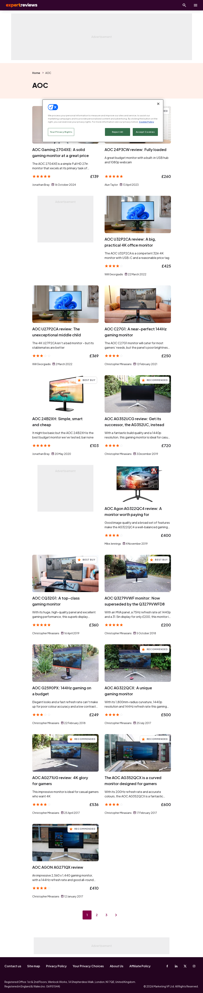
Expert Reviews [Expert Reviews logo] (18, 5)
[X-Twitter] (185, 966)
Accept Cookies (145, 131)
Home (36, 72)
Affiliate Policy (140, 966)
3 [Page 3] (106, 915)
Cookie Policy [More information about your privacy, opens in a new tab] (146, 121)
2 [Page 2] (97, 915)
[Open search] (184, 5)
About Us (116, 966)
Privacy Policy (56, 966)
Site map (33, 966)
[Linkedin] (176, 966)
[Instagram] (194, 966)
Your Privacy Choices (88, 966)
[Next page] (116, 914)
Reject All (117, 131)
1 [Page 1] (87, 915)
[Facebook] (167, 966)
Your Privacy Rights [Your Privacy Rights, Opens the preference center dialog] (61, 131)
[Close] (158, 104)
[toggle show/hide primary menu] (195, 5)
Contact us (12, 966)
